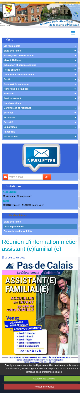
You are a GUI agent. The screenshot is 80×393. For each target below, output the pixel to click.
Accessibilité (11, 136)
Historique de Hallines (16, 88)
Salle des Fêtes (12, 50)
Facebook (9, 131)
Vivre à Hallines (12, 60)
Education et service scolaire (20, 65)
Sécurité (8, 122)
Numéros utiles (12, 103)
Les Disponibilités (14, 226)
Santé (7, 79)
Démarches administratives (19, 74)
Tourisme (9, 93)
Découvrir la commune (16, 84)
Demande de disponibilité (18, 231)
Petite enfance (12, 69)
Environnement (12, 98)
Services (8, 112)
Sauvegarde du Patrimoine (18, 55)
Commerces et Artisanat (17, 107)
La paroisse (10, 127)
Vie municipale (12, 46)
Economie (9, 117)
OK (47, 176)
